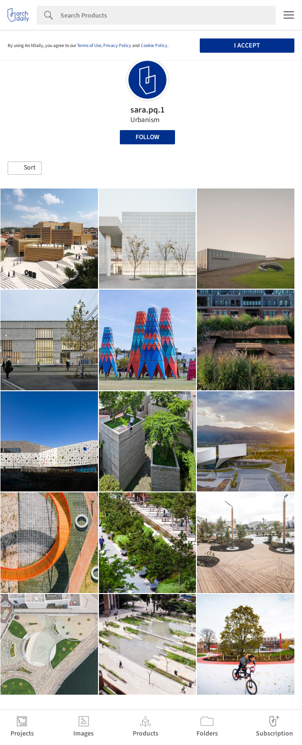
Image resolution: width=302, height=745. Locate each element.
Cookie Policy (154, 45)
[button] (25, 168)
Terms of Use (89, 45)
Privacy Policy (117, 45)
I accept (247, 45)
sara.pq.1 (147, 110)
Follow (147, 137)
